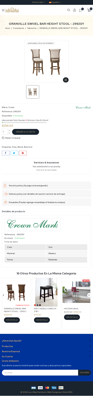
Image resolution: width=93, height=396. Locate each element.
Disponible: (7, 115)
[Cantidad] (5, 132)
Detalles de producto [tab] (13, 211)
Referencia (10, 234)
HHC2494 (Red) (71, 308)
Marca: (5, 107)
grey (14, 147)
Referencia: (7, 111)
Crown (11, 107)
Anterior (3, 295)
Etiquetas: (7, 147)
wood (20, 147)
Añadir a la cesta (25, 132)
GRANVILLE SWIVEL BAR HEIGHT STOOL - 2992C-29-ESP (15, 311)
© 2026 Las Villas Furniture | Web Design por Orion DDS (46, 392)
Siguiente (89, 295)
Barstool (28, 147)
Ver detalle (12, 320)
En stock (9, 238)
